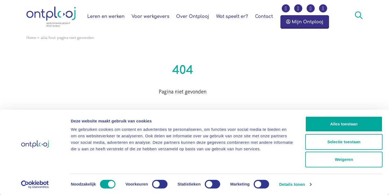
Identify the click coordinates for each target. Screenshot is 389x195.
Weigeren (344, 159)
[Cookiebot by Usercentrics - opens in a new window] (35, 184)
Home (31, 37)
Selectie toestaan (344, 141)
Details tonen (292, 184)
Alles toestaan (344, 124)
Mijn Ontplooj (304, 22)
